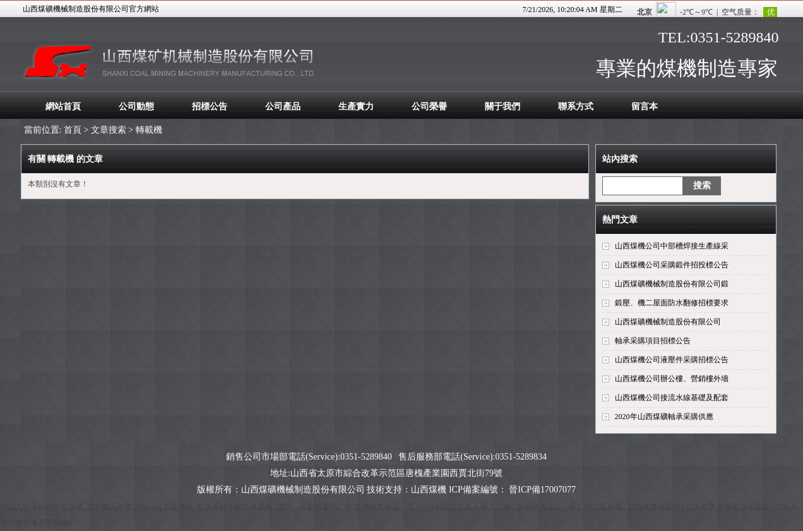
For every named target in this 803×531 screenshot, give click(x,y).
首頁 (72, 130)
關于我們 (502, 106)
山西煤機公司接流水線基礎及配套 (672, 397)
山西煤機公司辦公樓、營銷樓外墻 (672, 378)
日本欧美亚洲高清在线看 (728, 507)
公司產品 (282, 106)
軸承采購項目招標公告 (653, 340)
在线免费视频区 (655, 507)
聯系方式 (575, 106)
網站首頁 (63, 106)
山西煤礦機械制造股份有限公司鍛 (672, 283)
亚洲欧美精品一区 (385, 507)
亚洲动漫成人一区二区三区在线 (570, 507)
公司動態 (136, 106)
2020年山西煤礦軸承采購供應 (664, 416)
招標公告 (209, 106)
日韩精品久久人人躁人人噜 (466, 507)
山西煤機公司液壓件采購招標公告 (672, 359)
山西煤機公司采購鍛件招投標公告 (672, 264)
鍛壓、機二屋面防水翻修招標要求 (672, 302)
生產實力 (356, 106)
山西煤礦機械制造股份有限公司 (668, 321)
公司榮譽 (429, 106)
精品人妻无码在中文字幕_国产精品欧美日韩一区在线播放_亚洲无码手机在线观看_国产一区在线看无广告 (176, 507)
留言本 (644, 106)
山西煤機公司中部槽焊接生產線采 (672, 245)
